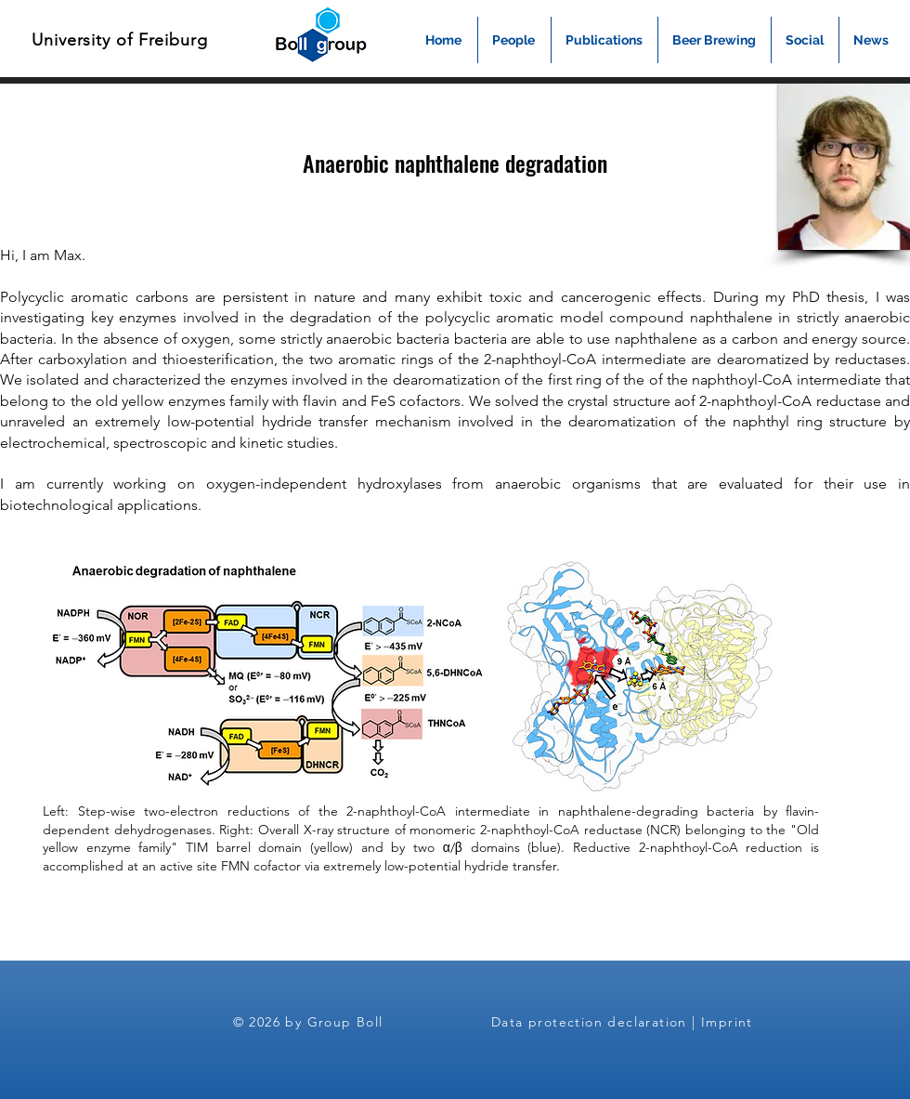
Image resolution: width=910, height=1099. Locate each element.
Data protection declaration (589, 1022)
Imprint (727, 1022)
